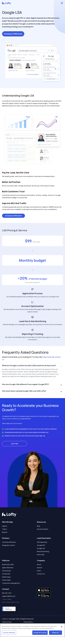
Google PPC (41, 545)
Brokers (4, 532)
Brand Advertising (43, 551)
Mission (39, 568)
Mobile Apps (6, 577)
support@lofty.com (8, 596)
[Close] (61, 626)
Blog (38, 526)
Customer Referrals (9, 542)
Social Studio (6, 571)
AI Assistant (6, 574)
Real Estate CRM (8, 564)
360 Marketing (42, 542)
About (39, 564)
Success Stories (42, 529)
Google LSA (41, 548)
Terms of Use (6, 622)
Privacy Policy (28, 622)
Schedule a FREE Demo (13, 34)
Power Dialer (6, 580)
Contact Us (41, 574)
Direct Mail (40, 555)
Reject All (55, 633)
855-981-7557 (7, 593)
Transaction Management (11, 583)
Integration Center (8, 545)
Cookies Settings (9, 633)
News (39, 571)
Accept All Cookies (40, 633)
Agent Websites (7, 568)
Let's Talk (14, 444)
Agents (4, 526)
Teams (4, 529)
